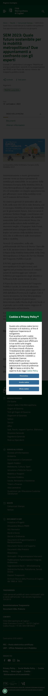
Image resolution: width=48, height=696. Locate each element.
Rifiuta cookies (24, 373)
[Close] (38, 300)
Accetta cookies (24, 367)
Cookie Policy (32, 355)
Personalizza (24, 360)
